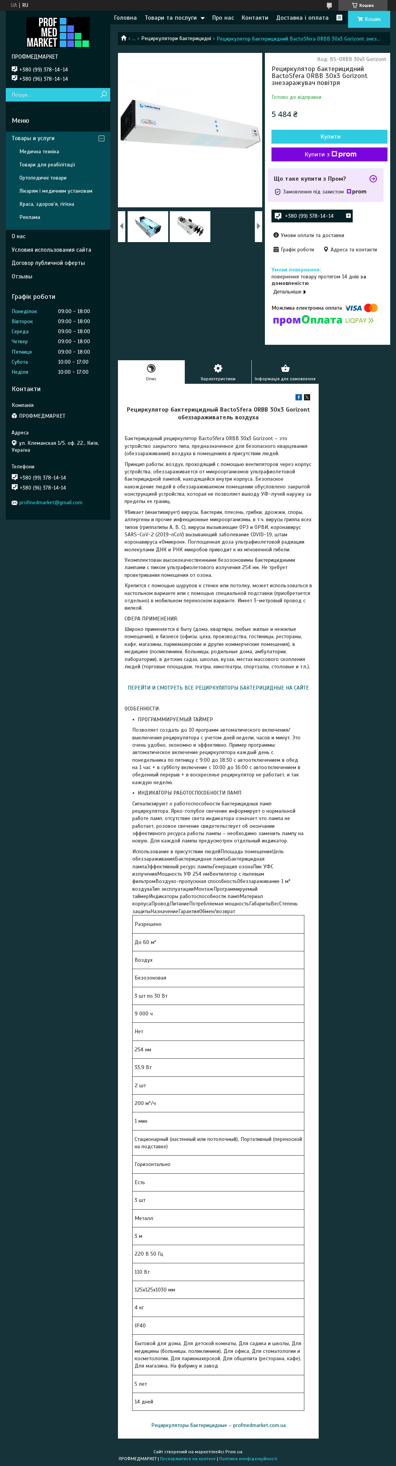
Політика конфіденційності (248, 1458)
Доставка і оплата (302, 18)
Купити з (331, 154)
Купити (331, 137)
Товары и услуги (33, 138)
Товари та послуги (171, 18)
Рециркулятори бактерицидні (176, 38)
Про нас (223, 18)
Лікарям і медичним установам (55, 191)
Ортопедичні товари (43, 178)
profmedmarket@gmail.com (50, 502)
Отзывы (22, 276)
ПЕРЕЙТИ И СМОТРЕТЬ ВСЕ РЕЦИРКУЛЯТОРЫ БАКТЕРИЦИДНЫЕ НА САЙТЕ (218, 688)
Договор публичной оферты (48, 262)
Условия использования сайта (51, 249)
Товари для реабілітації (47, 164)
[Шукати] (103, 95)
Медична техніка (39, 151)
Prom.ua (233, 1451)
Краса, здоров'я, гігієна (46, 204)
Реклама (29, 217)
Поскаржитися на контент (188, 1458)
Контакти (255, 18)
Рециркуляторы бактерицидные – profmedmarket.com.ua (218, 1425)
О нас (19, 236)
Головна (125, 18)
